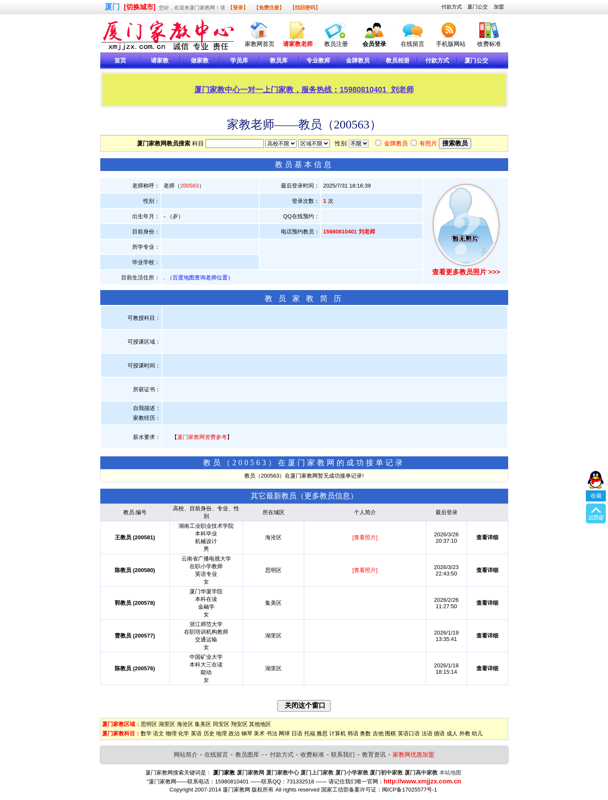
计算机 (337, 733)
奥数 (365, 733)
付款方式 (451, 7)
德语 (439, 733)
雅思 (322, 733)
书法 (271, 733)
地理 (221, 733)
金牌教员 (396, 143)
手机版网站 (451, 43)
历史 (209, 733)
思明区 (149, 724)
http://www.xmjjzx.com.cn (422, 781)
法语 (427, 733)
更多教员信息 (327, 496)
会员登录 (374, 43)
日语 (297, 733)
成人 (452, 733)
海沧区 (185, 724)
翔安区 (239, 724)
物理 (171, 733)
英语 (196, 733)
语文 (158, 733)
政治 (234, 733)
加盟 (499, 7)
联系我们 (343, 754)
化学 (183, 733)
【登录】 (238, 8)
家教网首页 (259, 43)
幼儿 (477, 733)
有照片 (428, 143)
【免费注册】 (269, 8)
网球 (284, 733)
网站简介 (186, 754)
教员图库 (247, 754)
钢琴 (246, 733)
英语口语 (409, 733)
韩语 (353, 733)
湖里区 (166, 724)
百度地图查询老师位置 (200, 277)
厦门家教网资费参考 (202, 437)
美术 (259, 733)
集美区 (203, 724)
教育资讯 (374, 754)
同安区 (221, 724)
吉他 (378, 733)
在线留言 (412, 43)
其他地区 (260, 724)
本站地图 (450, 772)
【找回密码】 (305, 8)
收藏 (596, 459)
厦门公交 (477, 7)
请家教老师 (298, 43)
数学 (146, 733)
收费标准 (489, 43)
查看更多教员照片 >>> (466, 272)
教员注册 (336, 43)
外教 (464, 733)
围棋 (390, 733)
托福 (309, 733)
